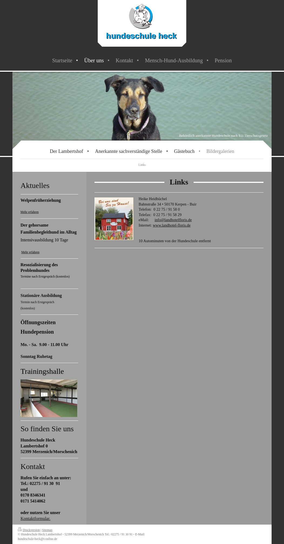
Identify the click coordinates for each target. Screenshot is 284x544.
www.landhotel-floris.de (172, 225)
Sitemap (47, 530)
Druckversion (29, 530)
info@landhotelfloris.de (173, 220)
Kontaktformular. (35, 518)
